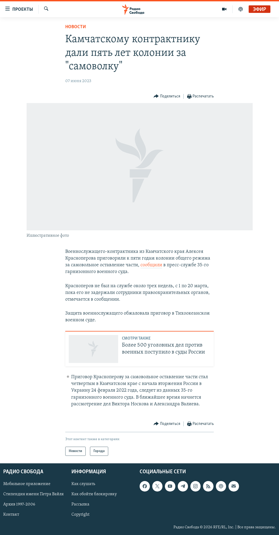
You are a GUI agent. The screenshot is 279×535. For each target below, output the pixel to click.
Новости (75, 27)
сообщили (151, 265)
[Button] (167, 96)
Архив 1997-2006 (19, 505)
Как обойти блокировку (94, 494)
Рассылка (80, 505)
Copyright (80, 515)
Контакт (11, 515)
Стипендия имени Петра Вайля (33, 494)
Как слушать (83, 484)
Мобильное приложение (26, 484)
